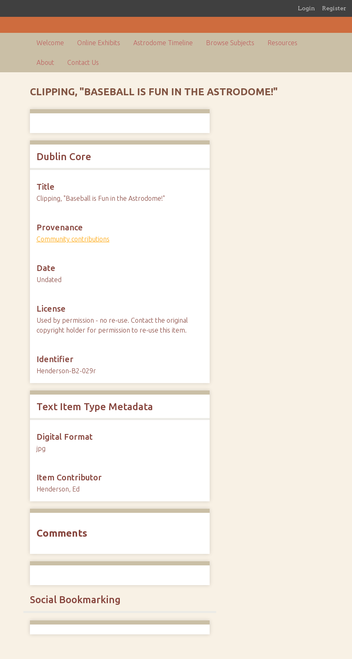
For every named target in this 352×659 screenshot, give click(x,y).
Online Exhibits (98, 42)
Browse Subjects (230, 42)
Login (306, 8)
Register (334, 8)
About (45, 62)
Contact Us (83, 62)
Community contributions (73, 239)
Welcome (50, 42)
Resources (282, 42)
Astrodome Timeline (163, 42)
